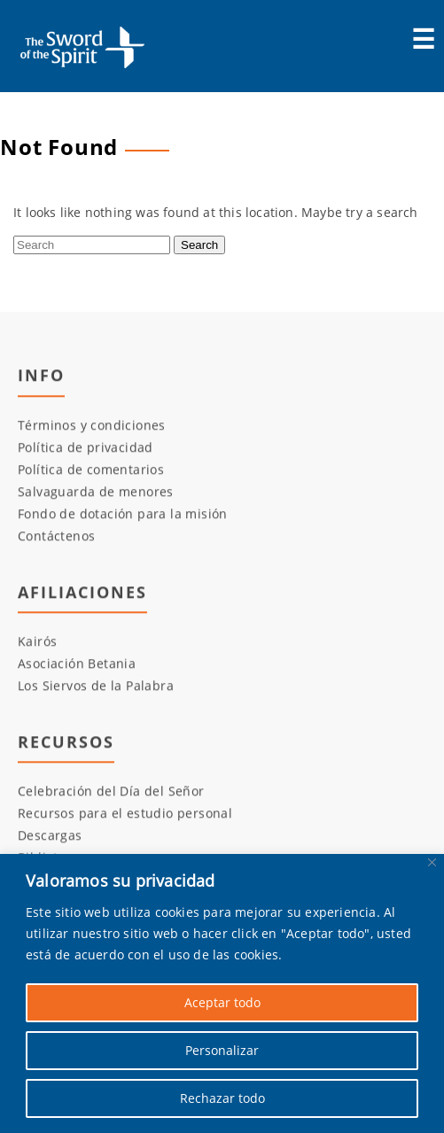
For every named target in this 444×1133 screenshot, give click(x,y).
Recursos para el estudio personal (125, 813)
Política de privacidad (85, 446)
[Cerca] (432, 862)
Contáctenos (56, 535)
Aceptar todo (222, 1002)
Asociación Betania (77, 664)
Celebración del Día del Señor (111, 791)
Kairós (37, 641)
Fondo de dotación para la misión (123, 513)
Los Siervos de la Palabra (96, 686)
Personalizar (222, 1050)
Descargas (50, 835)
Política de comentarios (91, 469)
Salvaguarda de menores (96, 491)
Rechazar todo (222, 1098)
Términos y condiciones (92, 424)
